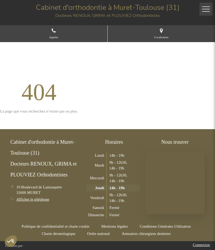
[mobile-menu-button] (205, 9)
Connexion (201, 245)
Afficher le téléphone (32, 199)
